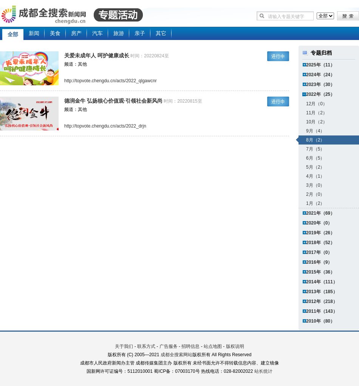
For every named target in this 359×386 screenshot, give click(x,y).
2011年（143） (321, 311)
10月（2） (316, 122)
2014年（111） (321, 282)
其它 (161, 33)
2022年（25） (320, 94)
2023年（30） (320, 84)
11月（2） (316, 112)
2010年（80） (320, 321)
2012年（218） (321, 301)
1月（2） (315, 203)
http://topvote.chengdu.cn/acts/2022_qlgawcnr (110, 80)
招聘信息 (190, 346)
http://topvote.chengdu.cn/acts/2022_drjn (105, 126)
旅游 (118, 33)
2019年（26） (320, 232)
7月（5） (315, 149)
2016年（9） (319, 262)
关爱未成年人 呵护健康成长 (96, 55)
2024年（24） (320, 74)
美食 (55, 33)
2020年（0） (319, 223)
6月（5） (315, 158)
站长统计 (263, 371)
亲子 (140, 33)
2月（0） (315, 194)
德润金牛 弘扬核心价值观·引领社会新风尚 (113, 101)
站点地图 (213, 346)
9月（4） (315, 131)
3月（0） (315, 185)
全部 (13, 34)
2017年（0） (319, 252)
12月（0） (316, 103)
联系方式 (146, 346)
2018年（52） (320, 242)
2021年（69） (320, 213)
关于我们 (124, 346)
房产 (76, 33)
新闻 (34, 33)
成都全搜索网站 (176, 354)
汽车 (97, 33)
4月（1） (315, 176)
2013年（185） (321, 291)
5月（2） (315, 167)
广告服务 (168, 346)
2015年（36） (320, 272)
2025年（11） (320, 65)
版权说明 (235, 346)
